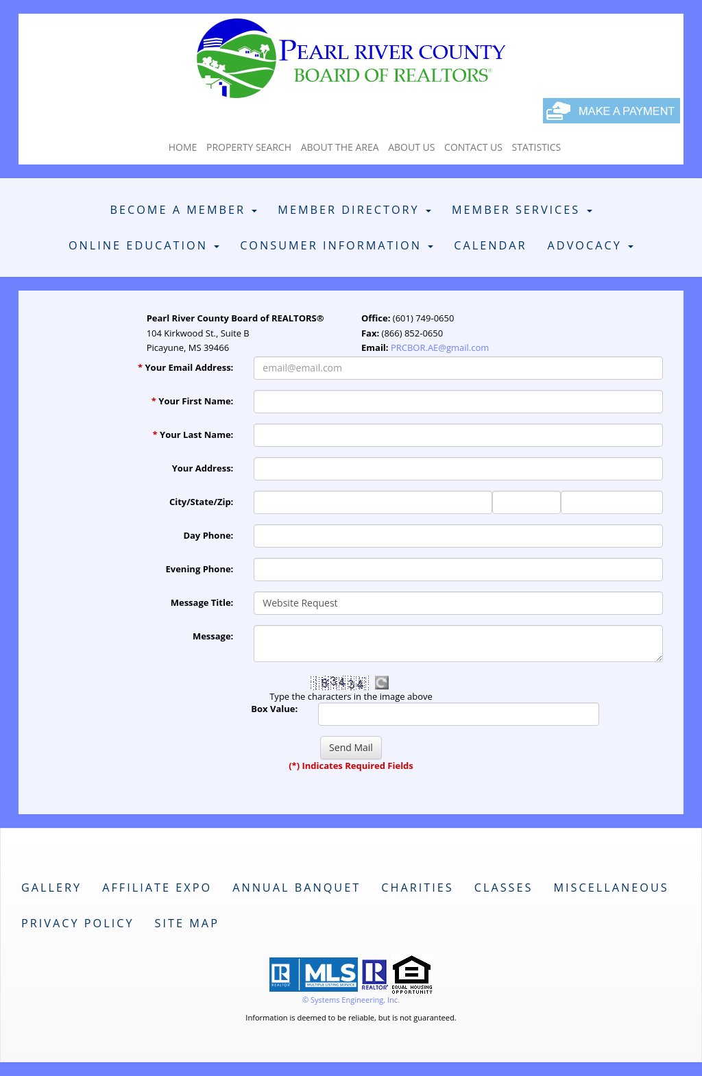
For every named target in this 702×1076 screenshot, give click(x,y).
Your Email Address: (185, 367)
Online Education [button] (144, 245)
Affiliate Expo (157, 887)
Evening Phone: (200, 569)
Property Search (248, 147)
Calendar (490, 245)
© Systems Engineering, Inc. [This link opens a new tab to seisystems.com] (351, 999)
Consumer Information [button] (336, 245)
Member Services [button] (522, 209)
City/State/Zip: (201, 502)
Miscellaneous (610, 887)
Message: (213, 636)
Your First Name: (193, 401)
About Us (411, 147)
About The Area (340, 147)
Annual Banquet (296, 887)
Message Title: (202, 602)
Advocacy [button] (590, 245)
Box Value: (274, 708)
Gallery (51, 887)
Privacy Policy (77, 923)
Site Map (187, 923)
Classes (503, 887)
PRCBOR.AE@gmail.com (440, 347)
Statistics (536, 147)
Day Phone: (208, 535)
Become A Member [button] (183, 209)
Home (183, 147)
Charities (417, 887)
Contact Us (473, 147)
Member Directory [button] (354, 209)
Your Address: (203, 468)
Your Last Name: (193, 434)
